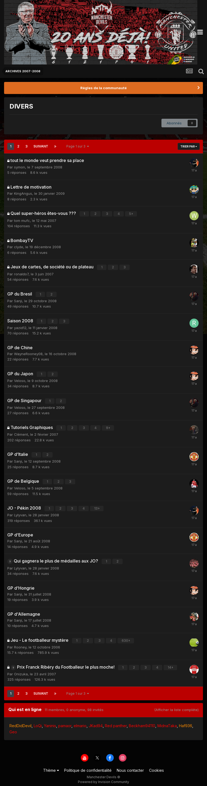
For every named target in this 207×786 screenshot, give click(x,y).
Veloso (19, 379)
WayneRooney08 (28, 352)
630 (126, 637)
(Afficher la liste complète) (176, 706)
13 (97, 506)
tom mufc (22, 220)
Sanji (18, 300)
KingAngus (23, 193)
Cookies (156, 766)
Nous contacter (130, 766)
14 (170, 664)
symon (19, 167)
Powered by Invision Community (103, 778)
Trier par (188, 146)
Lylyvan (20, 512)
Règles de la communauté (103, 88)
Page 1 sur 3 (77, 146)
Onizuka (21, 670)
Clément (21, 432)
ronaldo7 (21, 273)
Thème (51, 766)
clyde (18, 246)
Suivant (40, 146)
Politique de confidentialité (88, 766)
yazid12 (20, 326)
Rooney (20, 643)
